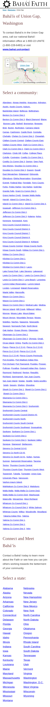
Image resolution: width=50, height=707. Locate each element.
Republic (34, 372)
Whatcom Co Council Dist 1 (15, 503)
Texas (26, 660)
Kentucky (8, 660)
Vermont (28, 669)
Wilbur (22, 512)
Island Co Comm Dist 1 (20, 199)
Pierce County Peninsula (31, 355)
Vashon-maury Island (12, 482)
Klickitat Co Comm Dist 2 (14, 263)
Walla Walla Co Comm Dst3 (15, 495)
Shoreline (30, 385)
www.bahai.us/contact (16, 49)
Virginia (27, 673)
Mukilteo (6, 322)
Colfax (25, 153)
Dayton (29, 161)
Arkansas (8, 601)
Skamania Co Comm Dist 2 (15, 402)
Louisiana (8, 664)
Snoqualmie (36, 427)
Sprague (6, 444)
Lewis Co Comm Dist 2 (35, 275)
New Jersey (30, 601)
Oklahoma (29, 628)
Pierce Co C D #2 (35, 347)
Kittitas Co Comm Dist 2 (13, 254)
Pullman (6, 368)
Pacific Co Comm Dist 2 (33, 343)
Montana (8, 700)
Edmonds (34, 174)
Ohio (26, 624)
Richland (7, 376)
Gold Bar (37, 187)
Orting (18, 343)
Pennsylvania (31, 637)
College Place (35, 153)
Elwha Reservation (22, 178)
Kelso (38, 216)
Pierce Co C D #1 (17, 347)
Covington (15, 157)
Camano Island (32, 128)
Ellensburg (7, 178)
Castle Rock (26, 132)
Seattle (29, 381)
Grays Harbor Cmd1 (12, 195)
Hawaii (7, 633)
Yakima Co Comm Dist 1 (14, 520)
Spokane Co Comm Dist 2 (14, 436)
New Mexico (30, 606)
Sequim (13, 385)
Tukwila (16, 474)
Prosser (42, 364)
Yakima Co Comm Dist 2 (14, 524)
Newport (6, 326)
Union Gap (25, 65)
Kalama (31, 216)
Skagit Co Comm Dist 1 (13, 389)
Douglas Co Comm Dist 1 (26, 166)
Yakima (25, 516)
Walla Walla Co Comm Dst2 (27, 490)
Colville (6, 157)
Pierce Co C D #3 (11, 351)
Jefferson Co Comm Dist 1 (24, 208)
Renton (26, 372)
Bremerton (28, 123)
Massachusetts (11, 677)
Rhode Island (31, 642)
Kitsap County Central (13, 246)
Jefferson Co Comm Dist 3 (15, 216)
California (8, 606)
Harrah (6, 199)
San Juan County (32, 376)
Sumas (36, 457)
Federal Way (16, 183)
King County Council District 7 (16, 233)
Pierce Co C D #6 (11, 355)
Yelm (28, 528)
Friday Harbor (15, 187)
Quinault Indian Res (29, 368)
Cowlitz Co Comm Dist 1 (32, 157)
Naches (14, 322)
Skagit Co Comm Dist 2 (35, 389)
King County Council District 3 (16, 229)
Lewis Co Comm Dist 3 (13, 280)
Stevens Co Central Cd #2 (14, 448)
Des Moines (8, 166)
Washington (11, 10)
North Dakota (31, 619)
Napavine (23, 322)
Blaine (44, 119)
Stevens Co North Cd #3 (14, 453)
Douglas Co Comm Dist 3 (14, 170)
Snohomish (34, 406)
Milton (38, 309)
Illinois (6, 642)
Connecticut (9, 615)
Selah (5, 385)
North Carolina (31, 615)
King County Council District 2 (16, 225)
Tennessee (29, 655)
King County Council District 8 (16, 237)
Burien (11, 128)
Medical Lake (32, 305)
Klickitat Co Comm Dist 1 (14, 258)
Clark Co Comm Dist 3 (34, 149)
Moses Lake (16, 313)
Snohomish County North (14, 419)
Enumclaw (36, 178)
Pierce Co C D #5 (28, 351)
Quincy (42, 368)
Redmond (17, 372)
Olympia (32, 339)
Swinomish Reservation (21, 461)
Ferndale (27, 183)
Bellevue (23, 111)
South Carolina (31, 646)
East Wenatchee (10, 174)
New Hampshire (32, 597)
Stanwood (16, 444)
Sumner (6, 461)
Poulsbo (34, 364)
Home (4, 10)
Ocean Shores (20, 330)
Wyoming (28, 695)
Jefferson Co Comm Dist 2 (15, 212)
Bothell (19, 123)
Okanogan (33, 330)
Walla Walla (8, 490)
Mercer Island (9, 309)
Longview (41, 280)
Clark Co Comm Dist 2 (13, 149)
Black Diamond (33, 119)
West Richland (30, 499)
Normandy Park (18, 326)
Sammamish (17, 376)
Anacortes (32, 102)
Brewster (38, 123)
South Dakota (31, 651)
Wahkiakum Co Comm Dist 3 (16, 486)
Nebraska (28, 588)
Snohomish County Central (15, 410)
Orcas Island (8, 343)
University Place (10, 478)
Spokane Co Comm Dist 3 (14, 440)
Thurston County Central (21, 465)
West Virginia (30, 687)
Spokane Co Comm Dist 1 (24, 431)
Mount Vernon (9, 317)
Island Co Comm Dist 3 (35, 204)
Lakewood (37, 271)
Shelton (21, 385)
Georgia (7, 628)
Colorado (8, 610)
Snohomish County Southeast (16, 427)
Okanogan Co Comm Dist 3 (15, 339)
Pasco (5, 347)
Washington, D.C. (33, 682)
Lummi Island (34, 284)
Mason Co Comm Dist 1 (13, 296)
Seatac (22, 381)
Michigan (8, 682)
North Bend (32, 326)
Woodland (41, 512)
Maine (6, 669)
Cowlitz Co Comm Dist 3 (14, 161)
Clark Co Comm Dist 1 (33, 145)
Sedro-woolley (40, 381)
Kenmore (7, 221)
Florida (7, 624)
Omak (40, 339)
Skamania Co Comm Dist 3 (15, 406)
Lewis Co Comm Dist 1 (13, 275)
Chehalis (7, 136)
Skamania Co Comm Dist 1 (15, 398)
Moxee (38, 317)
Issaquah (7, 208)
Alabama (8, 588)
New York (28, 610)
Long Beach (30, 280)
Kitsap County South (12, 250)
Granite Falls (8, 191)
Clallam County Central (13, 140)
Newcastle (34, 322)
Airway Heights (19, 102)
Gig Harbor (27, 187)
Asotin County (15, 106)
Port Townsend (22, 364)
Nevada (27, 592)
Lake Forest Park (10, 271)
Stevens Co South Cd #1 (14, 457)
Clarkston (7, 153)
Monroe (6, 313)
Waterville (7, 499)
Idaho (6, 637)
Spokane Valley (34, 440)
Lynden (6, 288)
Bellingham (34, 111)
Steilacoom (27, 444)
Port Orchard (8, 364)
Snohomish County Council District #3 (20, 415)
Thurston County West (34, 469)
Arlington (42, 102)
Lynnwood (15, 288)
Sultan (29, 457)
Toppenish (7, 474)
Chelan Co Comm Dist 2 (23, 136)
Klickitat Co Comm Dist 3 (14, 267)
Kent (25, 221)
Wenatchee (18, 499)
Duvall (37, 170)
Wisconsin (29, 691)
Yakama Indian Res (12, 516)
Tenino (6, 465)
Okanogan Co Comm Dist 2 (15, 334)
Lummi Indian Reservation (14, 284)
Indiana (7, 646)
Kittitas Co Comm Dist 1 (33, 250)
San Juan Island (10, 381)
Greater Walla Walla (31, 195)
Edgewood (24, 174)
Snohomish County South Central (18, 423)
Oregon (27, 633)
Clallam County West (12, 145)
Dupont (30, 170)
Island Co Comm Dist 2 (13, 204)
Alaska (7, 592)
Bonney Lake (9, 123)
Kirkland (34, 242)
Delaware (8, 619)
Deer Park (38, 161)
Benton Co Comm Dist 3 (14, 119)
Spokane (7, 431)
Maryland (8, 673)
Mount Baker (28, 313)
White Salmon (35, 507)
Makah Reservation (29, 288)
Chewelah (39, 136)
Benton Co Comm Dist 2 (14, 115)
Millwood (30, 309)
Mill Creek (20, 309)
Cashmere (15, 132)
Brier (5, 128)
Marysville (19, 292)
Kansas (7, 655)
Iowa (5, 651)
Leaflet (16, 82)
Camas (6, 132)
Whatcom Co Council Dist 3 (15, 507)
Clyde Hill (16, 153)
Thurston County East (13, 469)
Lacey (29, 267)
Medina (42, 305)
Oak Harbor (8, 330)
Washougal (34, 495)
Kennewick (17, 221)
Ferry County (38, 183)
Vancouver (23, 478)
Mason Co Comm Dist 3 (13, 305)
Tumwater (25, 474)
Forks (5, 187)
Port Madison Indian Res (26, 360)
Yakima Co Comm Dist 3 (14, 528)
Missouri (7, 695)
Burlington (19, 128)
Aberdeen (7, 102)
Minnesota (9, 687)
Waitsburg (34, 486)
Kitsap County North (33, 246)
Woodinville (31, 512)
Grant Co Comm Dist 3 (25, 191)
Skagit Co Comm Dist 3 (14, 393)
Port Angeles (8, 360)
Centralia (37, 132)
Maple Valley (8, 292)
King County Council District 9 (16, 242)
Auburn (26, 106)
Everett (6, 183)
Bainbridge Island (11, 111)
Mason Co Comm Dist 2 (13, 301)
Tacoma (37, 461)
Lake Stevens (25, 271)
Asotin (5, 106)
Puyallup (15, 368)
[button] (34, 71)
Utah (26, 664)
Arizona (7, 597)
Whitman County (10, 512)
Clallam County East (34, 140)
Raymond (7, 372)
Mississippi (9, 691)
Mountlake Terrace (25, 317)
